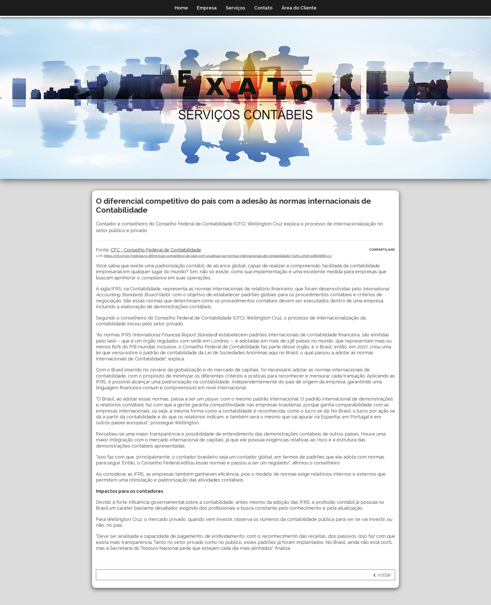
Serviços (235, 7)
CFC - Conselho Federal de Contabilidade (156, 250)
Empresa (207, 7)
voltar (382, 575)
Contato (263, 7)
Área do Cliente (299, 7)
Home (181, 7)
